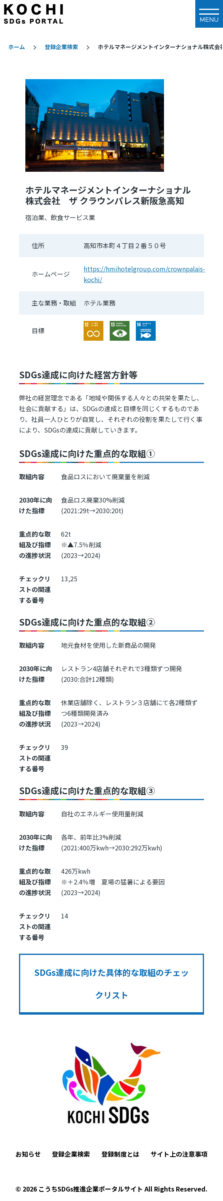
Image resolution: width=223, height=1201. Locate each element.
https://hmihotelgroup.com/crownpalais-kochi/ (144, 274)
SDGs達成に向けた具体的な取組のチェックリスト (111, 983)
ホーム (16, 47)
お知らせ (28, 1154)
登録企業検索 (61, 47)
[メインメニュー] (209, 14)
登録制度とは (120, 1154)
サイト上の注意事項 (179, 1154)
